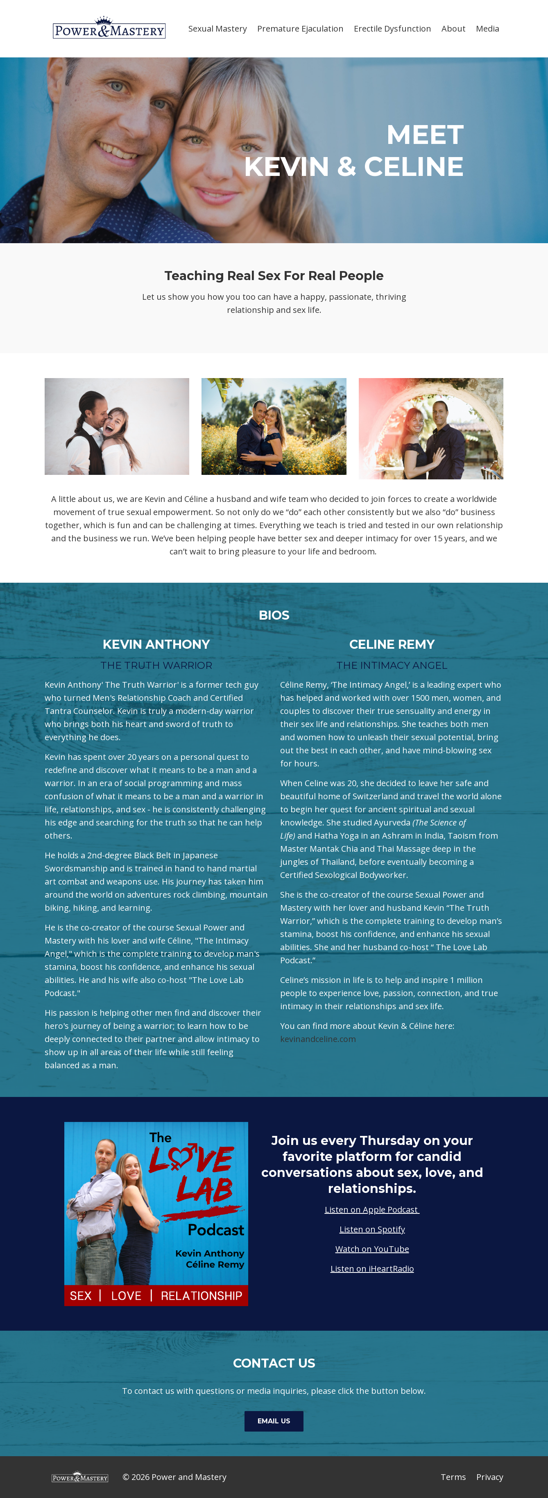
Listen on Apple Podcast (371, 1209)
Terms (453, 1476)
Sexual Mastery (217, 28)
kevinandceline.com (318, 1038)
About (454, 28)
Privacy (489, 1476)
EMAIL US (274, 1421)
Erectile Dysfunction (392, 28)
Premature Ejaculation (300, 28)
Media (487, 28)
